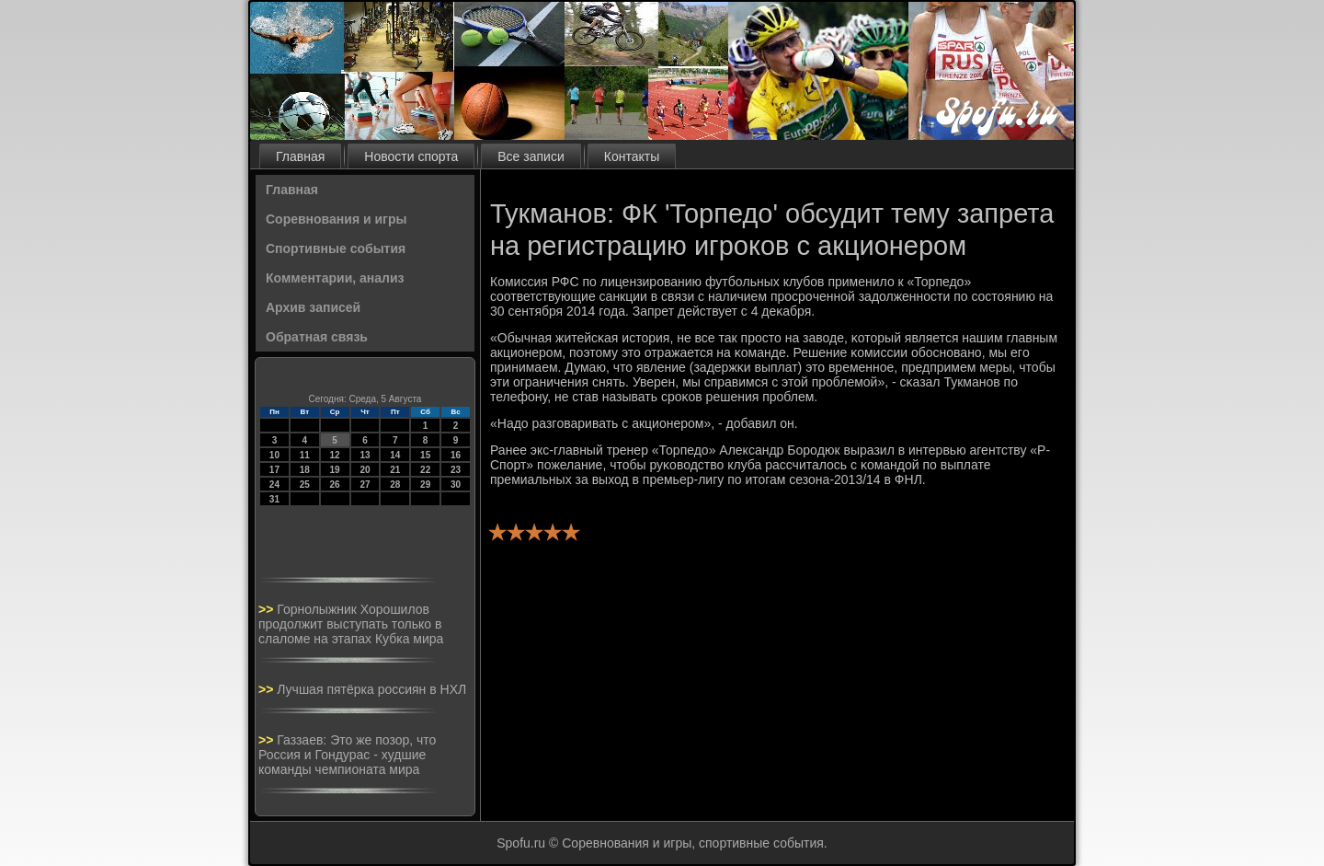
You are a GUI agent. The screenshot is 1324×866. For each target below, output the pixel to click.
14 (395, 455)
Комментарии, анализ (335, 278)
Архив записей (313, 307)
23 (456, 470)
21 (395, 470)
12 (335, 455)
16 (456, 455)
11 (305, 455)
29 (425, 484)
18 (305, 470)
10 (274, 455)
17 (274, 470)
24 (274, 484)
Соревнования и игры (336, 219)
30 (456, 484)
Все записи (530, 156)
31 (274, 499)
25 (305, 484)
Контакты (631, 156)
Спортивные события (335, 248)
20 (365, 470)
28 (395, 484)
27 (365, 484)
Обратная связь (317, 336)
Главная (300, 156)
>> (267, 609)
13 (365, 455)
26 (335, 484)
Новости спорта (411, 156)
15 (425, 455)
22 (425, 470)
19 (335, 470)
